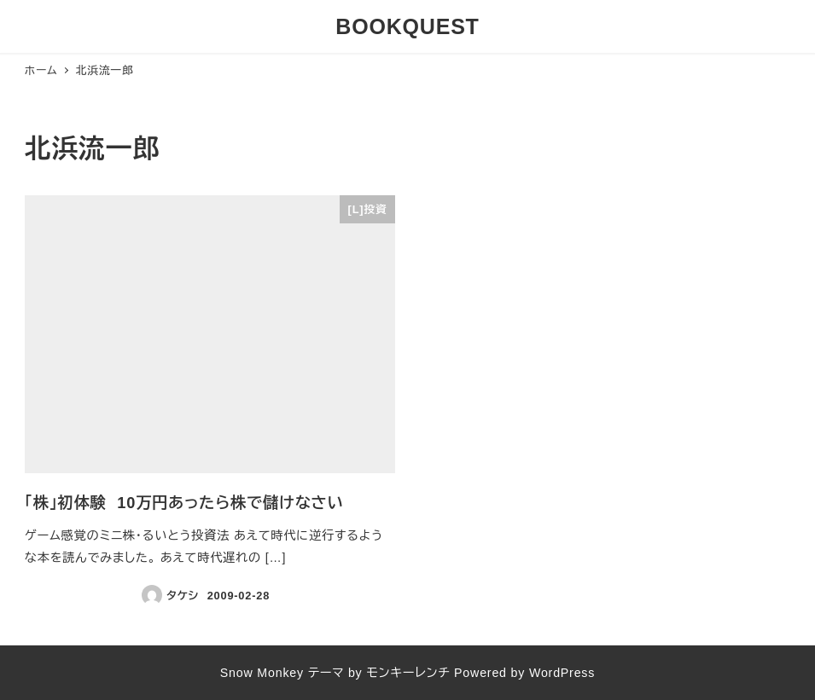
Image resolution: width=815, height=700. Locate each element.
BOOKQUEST (407, 26)
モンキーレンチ (408, 673)
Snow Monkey (262, 673)
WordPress (562, 673)
